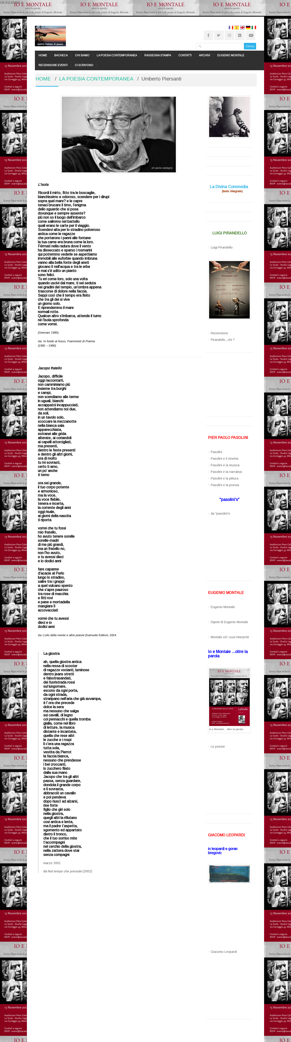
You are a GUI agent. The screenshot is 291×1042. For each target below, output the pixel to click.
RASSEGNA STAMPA (157, 55)
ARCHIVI (204, 55)
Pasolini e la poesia (225, 485)
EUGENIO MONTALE (230, 55)
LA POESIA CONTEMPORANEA (117, 55)
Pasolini (216, 452)
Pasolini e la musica (225, 465)
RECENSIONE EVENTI (53, 65)
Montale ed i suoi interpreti (230, 637)
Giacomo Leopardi (224, 952)
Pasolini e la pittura (224, 478)
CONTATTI (185, 55)
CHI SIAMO (82, 55)
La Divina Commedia (229, 186)
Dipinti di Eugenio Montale (229, 622)
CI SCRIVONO (84, 65)
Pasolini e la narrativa (226, 472)
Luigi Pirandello (222, 247)
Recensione (219, 333)
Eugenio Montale (223, 607)
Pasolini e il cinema (224, 458)
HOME (43, 55)
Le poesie (218, 746)
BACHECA (61, 55)
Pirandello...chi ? (223, 340)
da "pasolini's (220, 513)
